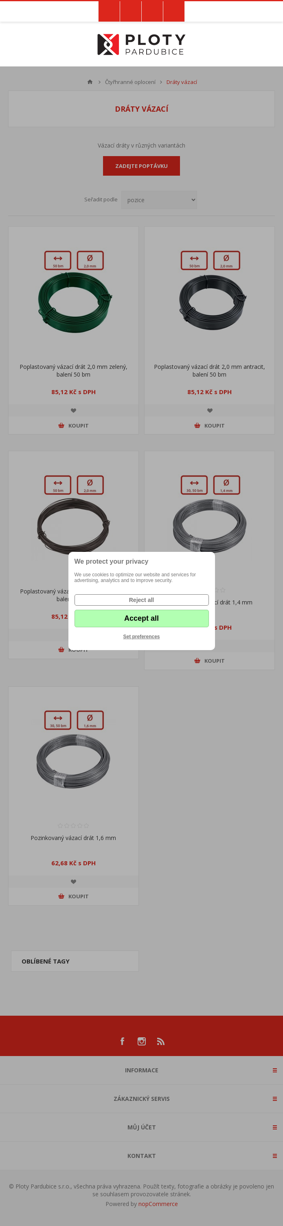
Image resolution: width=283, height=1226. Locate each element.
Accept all (141, 618)
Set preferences (141, 636)
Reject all (141, 600)
